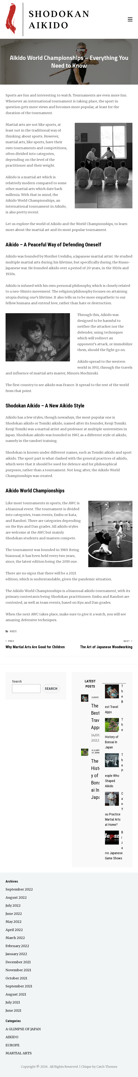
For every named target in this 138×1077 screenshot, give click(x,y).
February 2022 (17, 946)
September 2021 (19, 986)
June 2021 (13, 1010)
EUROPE (95, 697)
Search (17, 681)
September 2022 (19, 889)
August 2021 (16, 994)
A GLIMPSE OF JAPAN (96, 751)
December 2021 (18, 962)
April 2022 (14, 930)
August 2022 (16, 897)
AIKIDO (13, 631)
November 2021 (18, 970)
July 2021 (13, 1002)
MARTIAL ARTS (19, 1053)
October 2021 (16, 978)
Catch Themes (106, 1066)
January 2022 (16, 954)
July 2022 (13, 905)
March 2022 (15, 938)
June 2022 (14, 914)
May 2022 (14, 921)
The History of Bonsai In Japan (97, 782)
